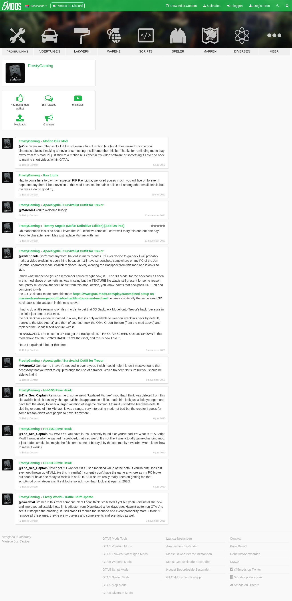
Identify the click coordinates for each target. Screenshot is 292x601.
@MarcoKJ (27, 210)
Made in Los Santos (15, 541)
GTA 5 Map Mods (114, 585)
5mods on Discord (244, 585)
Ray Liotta (50, 175)
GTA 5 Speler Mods (115, 577)
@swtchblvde (29, 256)
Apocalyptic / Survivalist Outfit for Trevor (73, 205)
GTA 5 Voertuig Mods (117, 546)
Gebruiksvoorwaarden (245, 554)
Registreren (259, 6)
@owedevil (27, 502)
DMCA (234, 562)
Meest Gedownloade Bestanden (188, 562)
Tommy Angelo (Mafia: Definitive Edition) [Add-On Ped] (83, 226)
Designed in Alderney (16, 537)
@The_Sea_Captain (33, 395)
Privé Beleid (238, 546)
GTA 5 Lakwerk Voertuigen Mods (125, 554)
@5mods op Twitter (245, 570)
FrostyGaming (40, 66)
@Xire (23, 146)
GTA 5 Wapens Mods (117, 562)
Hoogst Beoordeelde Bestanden (188, 569)
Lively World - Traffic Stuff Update (68, 497)
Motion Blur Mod (55, 141)
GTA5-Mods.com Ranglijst (184, 577)
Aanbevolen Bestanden (182, 546)
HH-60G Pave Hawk (57, 390)
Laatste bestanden (179, 538)
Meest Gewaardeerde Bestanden (189, 554)
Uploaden (211, 6)
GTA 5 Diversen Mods (117, 593)
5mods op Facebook (246, 577)
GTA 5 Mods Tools (114, 538)
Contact (235, 538)
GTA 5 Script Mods (115, 569)
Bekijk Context (28, 165)
